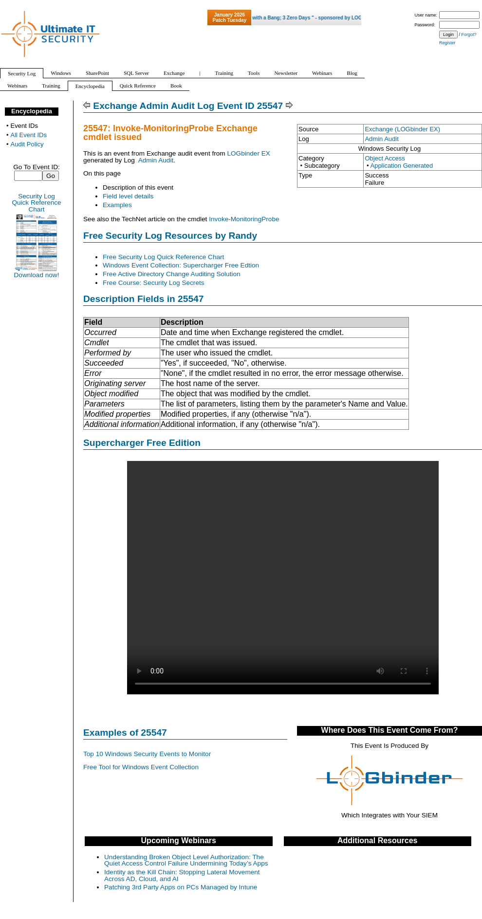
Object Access (385, 158)
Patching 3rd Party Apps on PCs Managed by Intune (180, 887)
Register (447, 42)
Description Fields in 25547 (143, 299)
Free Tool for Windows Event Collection (141, 767)
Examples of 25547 (125, 732)
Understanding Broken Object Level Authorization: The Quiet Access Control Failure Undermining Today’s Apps (186, 860)
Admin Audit (381, 138)
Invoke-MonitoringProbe (244, 219)
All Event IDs (29, 135)
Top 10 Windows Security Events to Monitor (147, 754)
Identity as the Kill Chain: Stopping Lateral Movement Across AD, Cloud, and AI (182, 875)
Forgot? (469, 34)
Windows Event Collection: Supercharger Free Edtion (181, 265)
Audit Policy (27, 144)
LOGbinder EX (248, 153)
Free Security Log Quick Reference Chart (163, 257)
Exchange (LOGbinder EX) (402, 129)
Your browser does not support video (283, 577)
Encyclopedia (31, 111)
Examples (117, 205)
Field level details (128, 196)
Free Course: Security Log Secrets (153, 282)
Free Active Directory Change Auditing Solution (172, 274)
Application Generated (401, 165)
